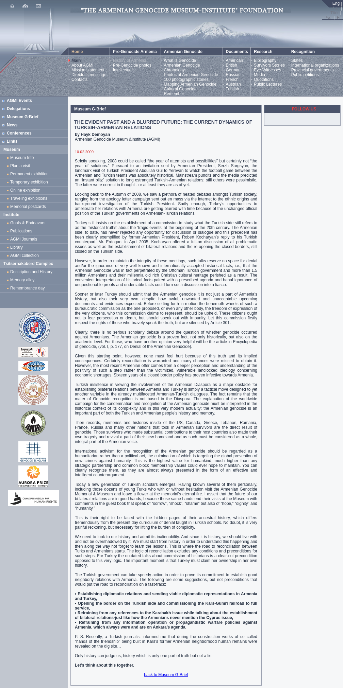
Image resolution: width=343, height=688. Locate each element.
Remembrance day (27, 288)
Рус (328, 17)
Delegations (18, 108)
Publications (21, 231)
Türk (334, 13)
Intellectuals (123, 70)
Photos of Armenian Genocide (191, 74)
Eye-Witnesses (267, 70)
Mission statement (87, 70)
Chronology (174, 70)
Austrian (233, 84)
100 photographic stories (186, 79)
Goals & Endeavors (27, 222)
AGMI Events (19, 100)
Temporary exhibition (29, 182)
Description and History (31, 271)
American (234, 60)
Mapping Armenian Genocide (190, 84)
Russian (233, 74)
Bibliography (265, 60)
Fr (339, 17)
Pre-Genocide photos (132, 65)
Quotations (264, 79)
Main (76, 60)
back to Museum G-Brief (166, 674)
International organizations (315, 65)
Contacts (79, 79)
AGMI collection (24, 255)
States (297, 60)
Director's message (88, 74)
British (231, 65)
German (233, 70)
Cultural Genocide (180, 89)
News (12, 125)
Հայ (335, 8)
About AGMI (82, 65)
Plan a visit (20, 165)
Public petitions (305, 74)
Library (16, 247)
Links (12, 141)
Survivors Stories (269, 65)
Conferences (19, 133)
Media (259, 74)
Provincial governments (312, 70)
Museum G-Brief (22, 116)
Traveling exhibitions (30, 198)
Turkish (232, 89)
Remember (174, 93)
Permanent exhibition (29, 174)
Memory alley (22, 280)
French (232, 79)
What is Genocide (180, 60)
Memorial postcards (29, 206)
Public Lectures (268, 84)
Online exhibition (26, 190)
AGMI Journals (24, 239)
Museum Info (22, 157)
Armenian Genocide (182, 65)
